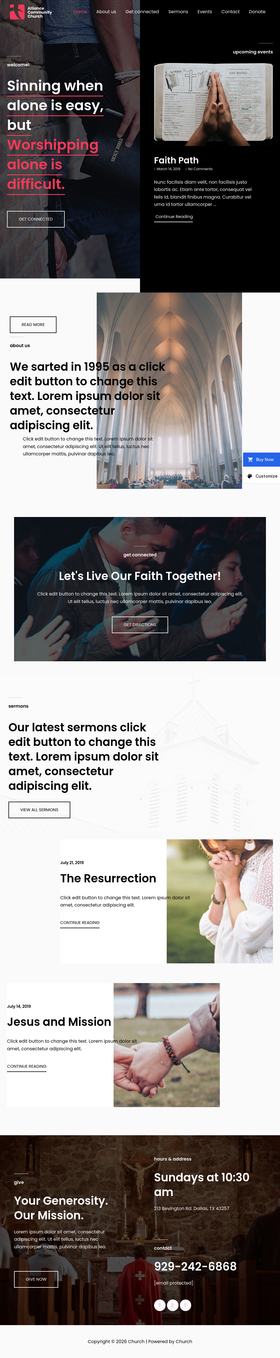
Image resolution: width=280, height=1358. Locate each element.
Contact (231, 11)
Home (82, 11)
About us (108, 11)
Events (205, 11)
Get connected (144, 11)
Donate (257, 11)
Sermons (180, 11)
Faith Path (177, 160)
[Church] (31, 11)
